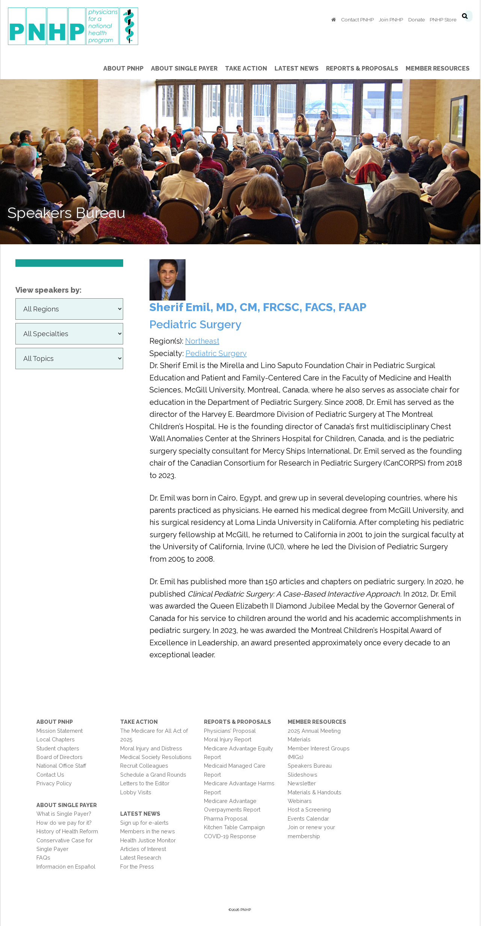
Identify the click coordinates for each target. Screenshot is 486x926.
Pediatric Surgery (218, 353)
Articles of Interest (146, 849)
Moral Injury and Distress (154, 748)
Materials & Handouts (317, 792)
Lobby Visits (138, 792)
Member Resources (320, 722)
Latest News (143, 813)
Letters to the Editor (147, 783)
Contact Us (53, 774)
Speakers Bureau (313, 765)
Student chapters (60, 748)
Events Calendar (311, 818)
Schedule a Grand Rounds (156, 774)
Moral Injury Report (230, 739)
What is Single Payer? (66, 813)
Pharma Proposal (228, 818)
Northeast (205, 341)
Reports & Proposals (240, 722)
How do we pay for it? (66, 822)
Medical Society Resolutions (158, 757)
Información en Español (68, 866)
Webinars (303, 801)
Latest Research (143, 857)
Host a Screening (312, 809)
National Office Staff (64, 765)
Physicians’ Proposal (232, 731)
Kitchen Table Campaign (237, 827)
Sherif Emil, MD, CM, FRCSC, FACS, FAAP (260, 307)
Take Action (141, 722)
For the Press (140, 866)
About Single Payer (69, 805)
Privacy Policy (56, 783)
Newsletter (305, 783)
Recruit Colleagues (147, 765)
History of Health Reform (70, 831)
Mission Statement (62, 731)
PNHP (87, 26)
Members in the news (150, 831)
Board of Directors (62, 757)
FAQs (46, 857)
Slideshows (305, 774)
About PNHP (57, 722)
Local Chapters (58, 739)
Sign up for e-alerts (147, 822)
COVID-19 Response (233, 836)
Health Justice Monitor (150, 840)
